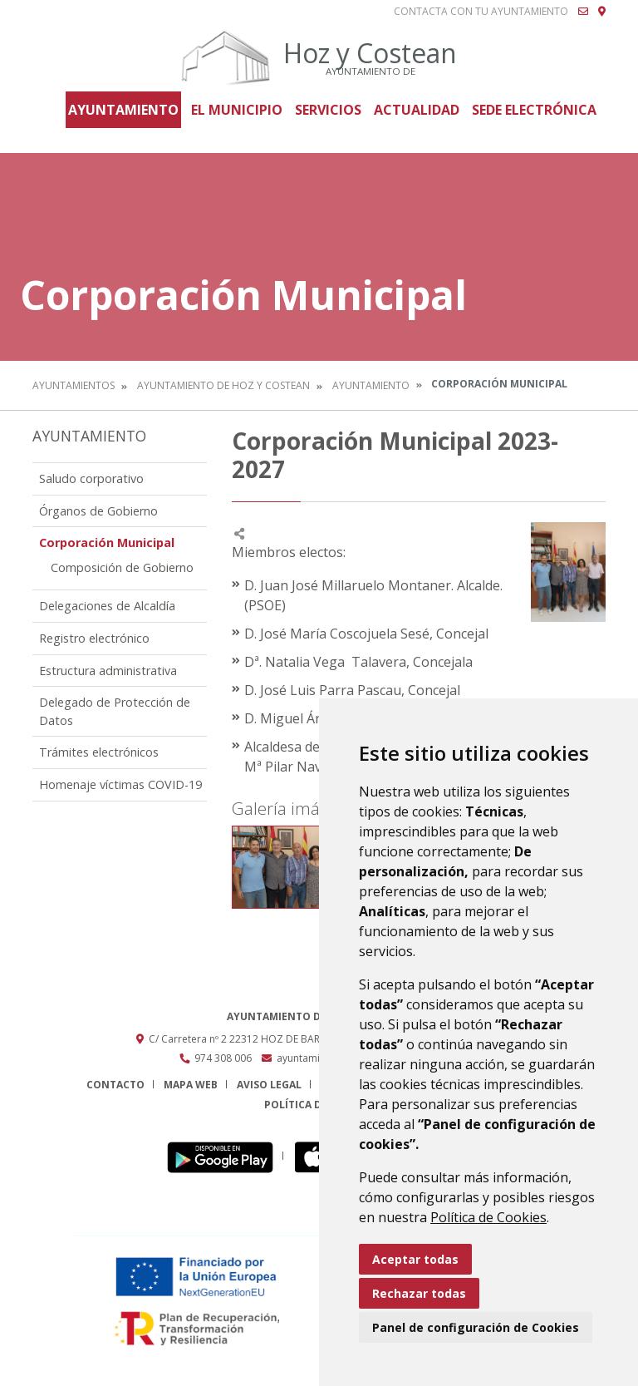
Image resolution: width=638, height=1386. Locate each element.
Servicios (328, 110)
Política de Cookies (488, 1217)
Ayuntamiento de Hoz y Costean (223, 385)
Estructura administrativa (108, 670)
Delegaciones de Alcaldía (107, 606)
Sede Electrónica (534, 110)
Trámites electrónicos (99, 752)
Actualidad (416, 110)
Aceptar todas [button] (415, 1259)
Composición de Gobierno (122, 567)
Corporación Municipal (106, 542)
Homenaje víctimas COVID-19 (120, 784)
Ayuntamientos (73, 385)
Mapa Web (191, 1085)
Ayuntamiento (123, 110)
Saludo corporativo (91, 478)
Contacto (115, 1085)
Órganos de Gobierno (98, 511)
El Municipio (236, 110)
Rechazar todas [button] (419, 1293)
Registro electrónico (94, 638)
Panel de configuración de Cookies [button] (475, 1327)
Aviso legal (269, 1085)
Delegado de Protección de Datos (114, 711)
